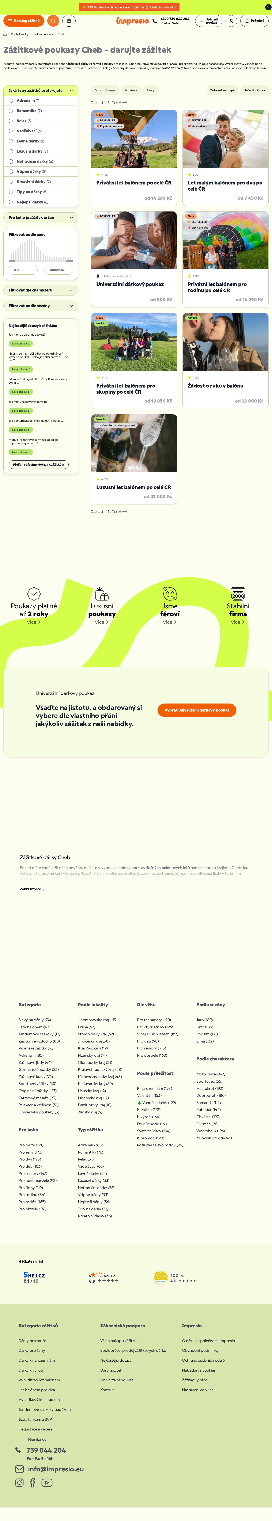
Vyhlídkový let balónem (39, 1385)
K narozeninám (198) (154, 1094)
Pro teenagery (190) (154, 1025)
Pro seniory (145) (151, 1054)
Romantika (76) (90, 1157)
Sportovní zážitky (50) (37, 1089)
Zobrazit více (30, 895)
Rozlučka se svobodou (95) (160, 1150)
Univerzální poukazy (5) (39, 1117)
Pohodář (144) (208, 1115)
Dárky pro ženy (32, 1356)
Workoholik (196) (210, 1136)
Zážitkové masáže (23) (37, 1103)
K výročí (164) (148, 1122)
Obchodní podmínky (200, 1356)
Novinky (131, 96)
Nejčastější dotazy (116, 1366)
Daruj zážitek (111, 1375)
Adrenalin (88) (90, 1150)
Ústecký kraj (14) (92, 1096)
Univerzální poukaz (116, 1385)
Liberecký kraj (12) (93, 1103)
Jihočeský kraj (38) (94, 1046)
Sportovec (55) (209, 1086)
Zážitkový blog (195, 1385)
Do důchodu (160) (152, 1129)
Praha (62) (86, 1032)
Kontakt (107, 1395)
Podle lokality (19, 40)
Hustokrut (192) (209, 1094)
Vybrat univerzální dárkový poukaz (197, 716)
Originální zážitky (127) (38, 1096)
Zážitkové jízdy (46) (35, 1068)
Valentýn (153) (149, 1101)
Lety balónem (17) (34, 1032)
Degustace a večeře (36, 1435)
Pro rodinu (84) (32, 1200)
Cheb (61, 40)
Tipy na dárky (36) (93, 1214)
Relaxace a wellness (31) (38, 1110)
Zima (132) (205, 1046)
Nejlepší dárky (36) (94, 1207)
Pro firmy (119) (31, 1193)
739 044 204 (46, 1456)
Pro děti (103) (30, 1172)
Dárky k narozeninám (37, 1366)
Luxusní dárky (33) (93, 1186)
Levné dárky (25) (92, 1179)
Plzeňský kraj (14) (92, 1061)
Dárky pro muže (32, 1346)
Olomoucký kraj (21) (95, 1068)
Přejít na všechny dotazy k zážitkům (38, 470)
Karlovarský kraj (43, 40)
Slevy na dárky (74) (35, 1025)
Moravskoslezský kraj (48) (100, 1082)
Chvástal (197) (208, 1122)
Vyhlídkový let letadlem (39, 1405)
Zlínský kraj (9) (90, 1117)
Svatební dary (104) (153, 1136)
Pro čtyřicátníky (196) (155, 1032)
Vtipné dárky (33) (93, 1200)
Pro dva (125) (30, 1165)
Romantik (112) (208, 1108)
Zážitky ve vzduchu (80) (39, 1046)
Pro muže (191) (31, 1150)
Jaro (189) (204, 1025)
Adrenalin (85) (31, 1061)
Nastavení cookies (197, 1395)
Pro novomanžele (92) (38, 1186)
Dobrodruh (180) (211, 1101)
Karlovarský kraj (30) (95, 1089)
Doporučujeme (105, 96)
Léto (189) (204, 1032)
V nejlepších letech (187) (157, 1039)
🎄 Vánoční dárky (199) (156, 1108)
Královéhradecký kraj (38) (100, 1075)
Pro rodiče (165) (32, 1207)
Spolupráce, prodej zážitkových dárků (133, 1356)
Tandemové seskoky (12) (39, 1039)
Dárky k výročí (31, 1375)
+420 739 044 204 (174, 21)
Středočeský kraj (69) (96, 1039)
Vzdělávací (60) (91, 1172)
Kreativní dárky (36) (95, 1221)
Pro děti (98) (148, 1046)
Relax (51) (86, 1165)
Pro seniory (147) (33, 1179)
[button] (208, 24)
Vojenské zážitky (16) (36, 1054)
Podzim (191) (207, 1039)
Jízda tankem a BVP (35, 1425)
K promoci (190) (150, 1143)
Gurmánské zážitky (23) (39, 1075)
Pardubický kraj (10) (95, 1110)
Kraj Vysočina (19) (93, 1054)
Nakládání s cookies (199, 1375)
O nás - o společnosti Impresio (208, 1346)
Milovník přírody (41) (214, 1143)
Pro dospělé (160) (152, 1061)
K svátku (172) (148, 1115)
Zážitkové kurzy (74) (36, 1082)
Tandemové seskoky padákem (45, 1415)
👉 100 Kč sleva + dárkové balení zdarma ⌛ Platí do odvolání (129, 7)
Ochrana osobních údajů (203, 1366)
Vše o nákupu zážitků (118, 1346)
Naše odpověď (20, 349)
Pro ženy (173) (30, 1157)
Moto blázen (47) (210, 1080)
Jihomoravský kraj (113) (97, 1025)
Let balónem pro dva (37, 1395)
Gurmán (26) (207, 1129)
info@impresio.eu (56, 1474)
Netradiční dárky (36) (96, 1193)
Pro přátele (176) (32, 1214)
